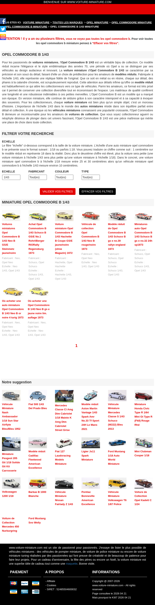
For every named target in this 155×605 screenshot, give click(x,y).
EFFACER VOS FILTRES (97, 191)
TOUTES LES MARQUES (68, 22)
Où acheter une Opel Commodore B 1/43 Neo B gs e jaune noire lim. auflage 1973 (39, 309)
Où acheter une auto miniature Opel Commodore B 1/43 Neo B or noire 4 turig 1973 (13, 309)
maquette (72, 556)
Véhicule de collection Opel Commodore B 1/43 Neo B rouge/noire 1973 (90, 236)
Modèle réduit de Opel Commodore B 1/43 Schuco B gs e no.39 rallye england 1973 (117, 236)
